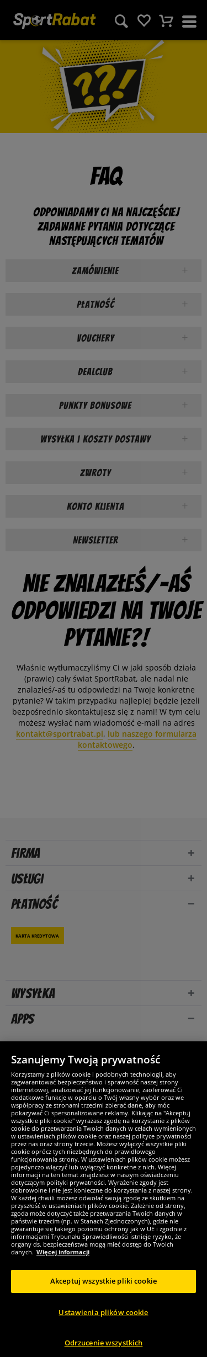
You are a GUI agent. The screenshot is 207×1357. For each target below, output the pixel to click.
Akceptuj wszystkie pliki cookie (103, 1291)
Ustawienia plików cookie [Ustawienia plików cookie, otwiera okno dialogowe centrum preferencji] (103, 1322)
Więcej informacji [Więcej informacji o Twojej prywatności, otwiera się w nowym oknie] (62, 1262)
